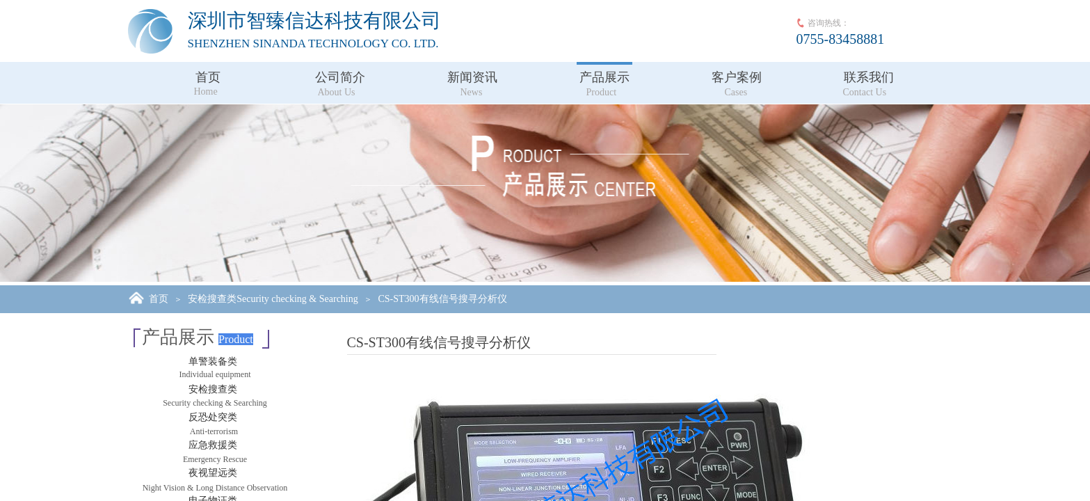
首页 (208, 77)
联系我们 (869, 77)
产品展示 (604, 77)
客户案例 (737, 77)
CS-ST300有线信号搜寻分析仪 (442, 299)
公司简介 (340, 77)
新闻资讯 (472, 77)
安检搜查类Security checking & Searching (273, 299)
